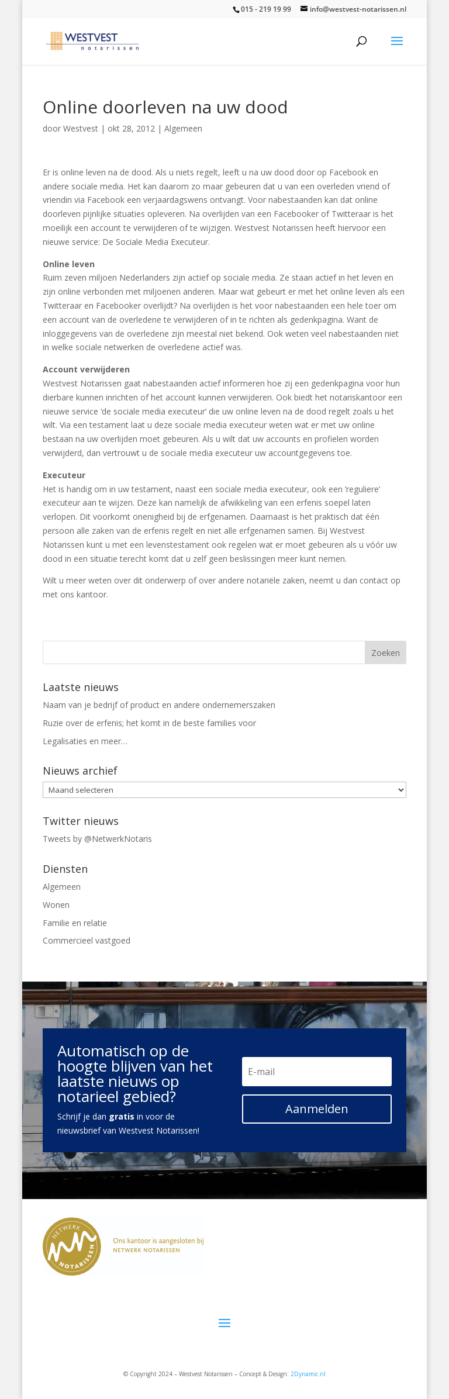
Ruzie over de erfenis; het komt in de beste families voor (149, 722)
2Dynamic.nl (308, 1374)
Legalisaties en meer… (85, 741)
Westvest (80, 128)
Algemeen (183, 128)
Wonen (56, 904)
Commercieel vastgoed (86, 940)
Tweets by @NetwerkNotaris (97, 838)
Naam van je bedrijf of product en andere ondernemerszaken (159, 704)
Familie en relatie (75, 922)
